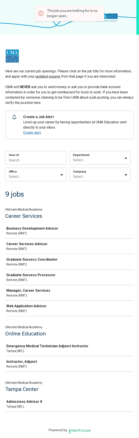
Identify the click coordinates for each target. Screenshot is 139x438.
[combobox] (73, 160)
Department (81, 155)
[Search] (35, 160)
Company (79, 171)
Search (14, 155)
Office (13, 171)
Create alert (32, 133)
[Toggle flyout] (126, 158)
